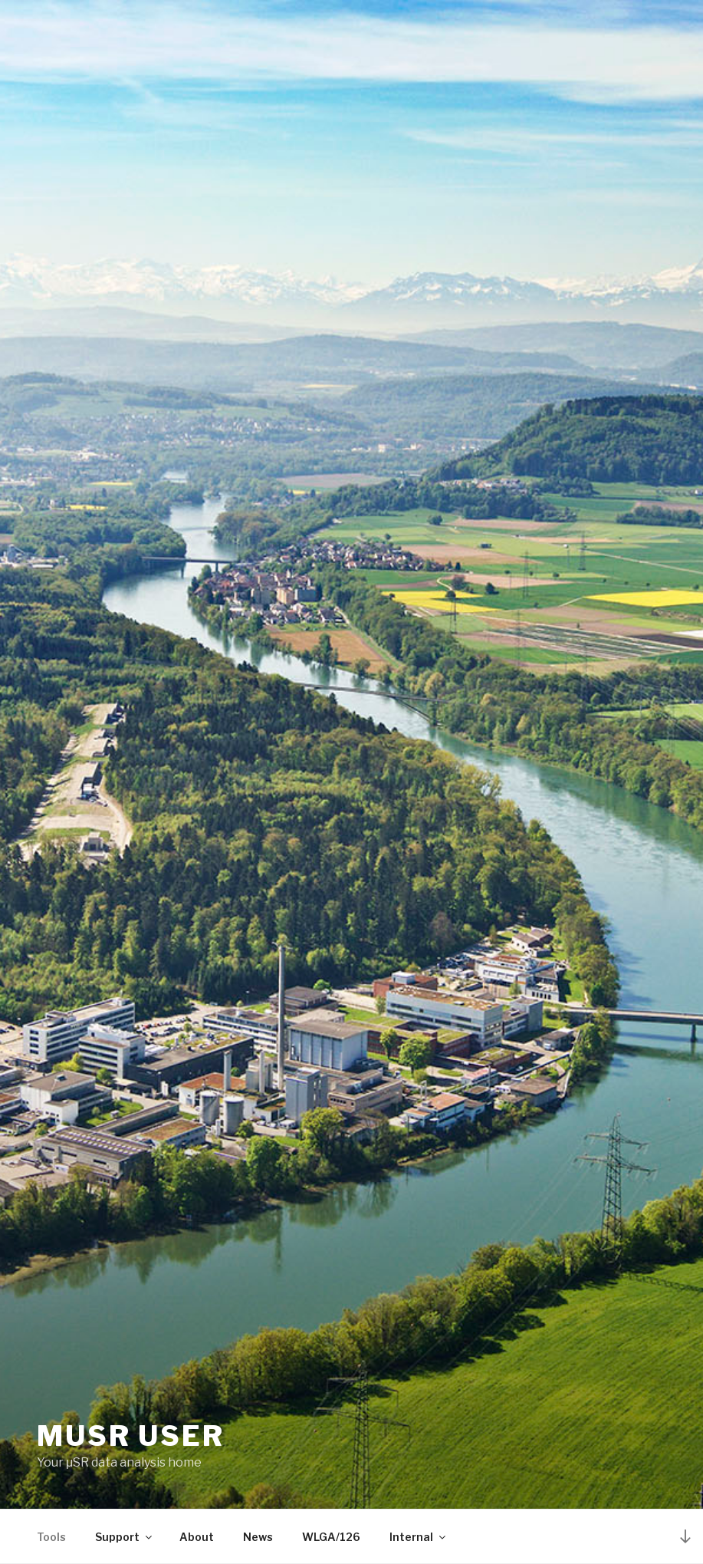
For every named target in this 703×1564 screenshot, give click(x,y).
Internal (418, 1536)
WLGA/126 (331, 1536)
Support (124, 1536)
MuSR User (131, 1436)
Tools (51, 1536)
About (196, 1536)
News (258, 1536)
